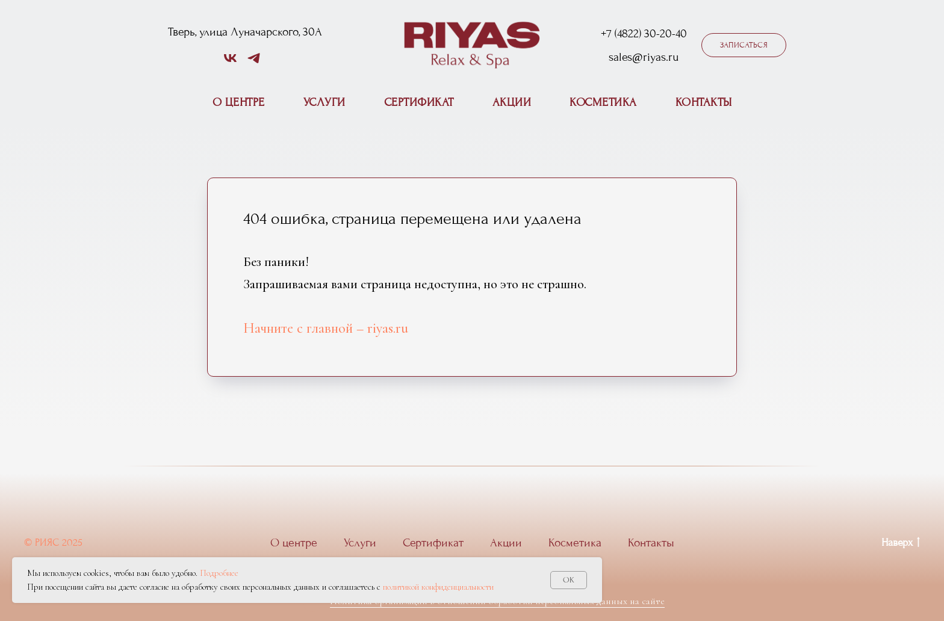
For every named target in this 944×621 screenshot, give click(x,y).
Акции (512, 102)
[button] (743, 45)
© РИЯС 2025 (53, 542)
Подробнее (219, 572)
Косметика (603, 102)
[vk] (230, 62)
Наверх (900, 543)
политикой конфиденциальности (438, 586)
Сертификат (419, 102)
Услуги (324, 102)
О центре (239, 102)
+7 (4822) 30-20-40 (644, 33)
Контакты (703, 102)
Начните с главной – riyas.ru (325, 328)
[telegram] (253, 62)
